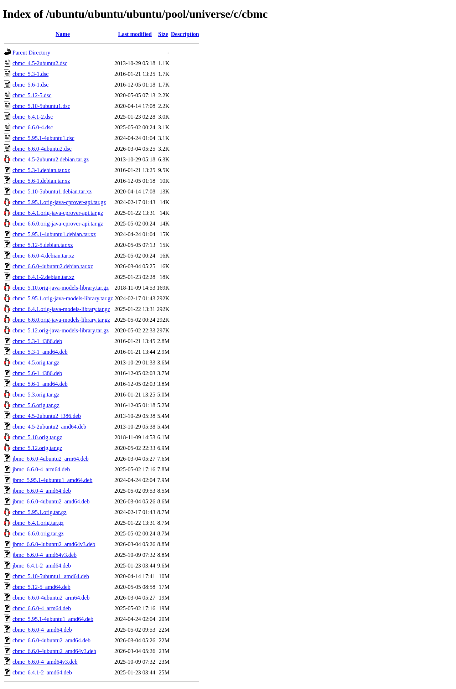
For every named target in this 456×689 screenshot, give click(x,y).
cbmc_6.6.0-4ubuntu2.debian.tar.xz (52, 266)
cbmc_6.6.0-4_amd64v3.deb (45, 662)
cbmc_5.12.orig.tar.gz (37, 448)
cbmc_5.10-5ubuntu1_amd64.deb (50, 576)
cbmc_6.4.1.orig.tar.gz (38, 523)
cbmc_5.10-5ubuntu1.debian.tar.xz (52, 191)
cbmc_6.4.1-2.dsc (32, 117)
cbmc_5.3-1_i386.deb (37, 341)
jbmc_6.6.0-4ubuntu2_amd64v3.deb (53, 544)
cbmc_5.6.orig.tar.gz (35, 405)
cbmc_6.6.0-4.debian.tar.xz (43, 256)
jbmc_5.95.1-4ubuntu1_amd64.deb (52, 480)
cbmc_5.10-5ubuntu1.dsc (41, 106)
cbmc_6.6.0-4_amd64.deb (42, 630)
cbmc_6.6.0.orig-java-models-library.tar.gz (61, 320)
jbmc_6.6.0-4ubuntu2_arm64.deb (50, 459)
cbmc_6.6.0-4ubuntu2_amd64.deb (51, 640)
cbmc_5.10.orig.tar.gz (37, 437)
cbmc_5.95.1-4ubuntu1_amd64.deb (52, 619)
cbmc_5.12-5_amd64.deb (41, 587)
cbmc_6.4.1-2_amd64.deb (42, 672)
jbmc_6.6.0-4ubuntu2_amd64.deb (50, 501)
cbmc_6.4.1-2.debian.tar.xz (43, 277)
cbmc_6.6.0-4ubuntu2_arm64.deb (50, 598)
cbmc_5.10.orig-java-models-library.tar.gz (60, 288)
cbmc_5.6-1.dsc (30, 85)
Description (185, 34)
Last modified (135, 34)
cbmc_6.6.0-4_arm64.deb (41, 608)
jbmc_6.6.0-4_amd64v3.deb (44, 555)
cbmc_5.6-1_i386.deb (37, 373)
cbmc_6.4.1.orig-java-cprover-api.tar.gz (57, 213)
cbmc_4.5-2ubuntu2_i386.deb (46, 416)
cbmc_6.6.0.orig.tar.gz (38, 533)
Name (63, 34)
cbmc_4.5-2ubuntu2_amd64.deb (49, 427)
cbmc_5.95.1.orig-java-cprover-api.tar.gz (59, 202)
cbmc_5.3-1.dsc (30, 74)
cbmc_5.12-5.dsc (31, 95)
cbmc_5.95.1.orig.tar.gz (39, 512)
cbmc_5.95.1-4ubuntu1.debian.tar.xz (54, 234)
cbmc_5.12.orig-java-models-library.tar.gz (60, 330)
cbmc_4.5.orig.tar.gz (35, 362)
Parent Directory (31, 53)
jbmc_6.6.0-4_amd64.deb (41, 491)
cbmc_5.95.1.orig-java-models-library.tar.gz (62, 298)
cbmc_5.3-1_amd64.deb (40, 352)
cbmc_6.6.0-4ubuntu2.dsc (42, 149)
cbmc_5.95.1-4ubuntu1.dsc (43, 138)
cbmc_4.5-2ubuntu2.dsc (39, 63)
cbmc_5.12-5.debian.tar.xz (42, 245)
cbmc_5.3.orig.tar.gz (35, 395)
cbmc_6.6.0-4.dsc (32, 127)
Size (163, 34)
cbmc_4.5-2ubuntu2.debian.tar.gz (50, 159)
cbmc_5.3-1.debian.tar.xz (41, 170)
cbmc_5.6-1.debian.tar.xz (41, 181)
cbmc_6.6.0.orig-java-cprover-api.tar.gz (57, 224)
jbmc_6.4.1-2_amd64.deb (41, 566)
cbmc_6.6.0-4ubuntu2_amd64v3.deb (54, 651)
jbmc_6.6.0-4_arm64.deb (41, 469)
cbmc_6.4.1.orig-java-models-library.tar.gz (61, 309)
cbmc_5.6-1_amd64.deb (40, 384)
